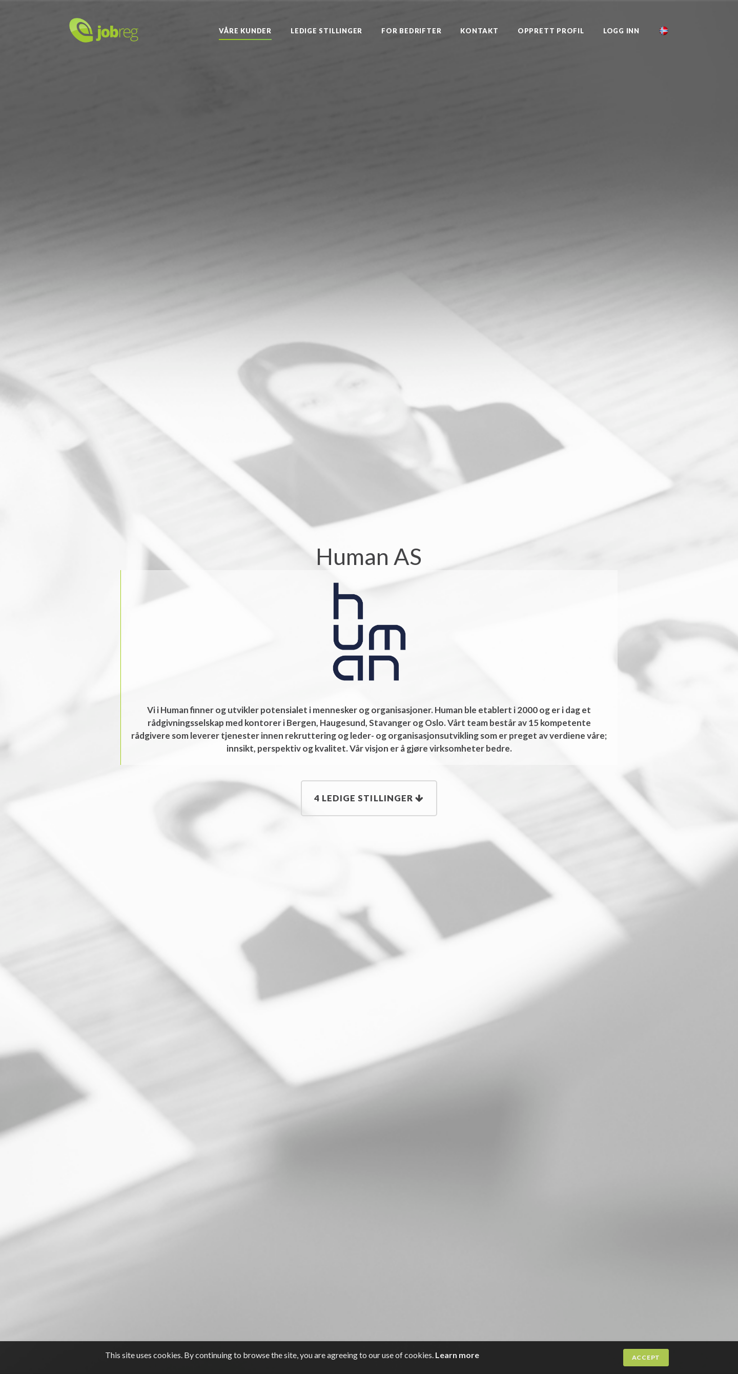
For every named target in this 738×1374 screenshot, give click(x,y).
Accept (646, 1357)
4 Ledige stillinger (368, 798)
